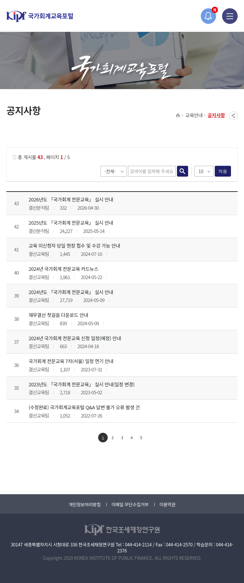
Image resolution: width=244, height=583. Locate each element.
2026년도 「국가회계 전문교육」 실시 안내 (71, 199)
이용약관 (167, 504)
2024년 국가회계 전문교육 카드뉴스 (63, 268)
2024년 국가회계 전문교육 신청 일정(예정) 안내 (75, 338)
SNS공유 (233, 115)
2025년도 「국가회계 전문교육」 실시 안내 (71, 222)
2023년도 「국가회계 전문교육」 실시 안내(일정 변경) (82, 384)
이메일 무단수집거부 (130, 504)
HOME (178, 115)
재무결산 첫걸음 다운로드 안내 (58, 315)
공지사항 (216, 115)
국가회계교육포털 (39, 16)
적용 (222, 171)
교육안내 (193, 115)
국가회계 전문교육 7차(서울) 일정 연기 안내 (71, 361)
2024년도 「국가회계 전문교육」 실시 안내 (71, 292)
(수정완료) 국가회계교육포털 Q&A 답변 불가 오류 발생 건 (84, 407)
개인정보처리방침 (85, 504)
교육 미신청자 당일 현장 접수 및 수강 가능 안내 (74, 245)
